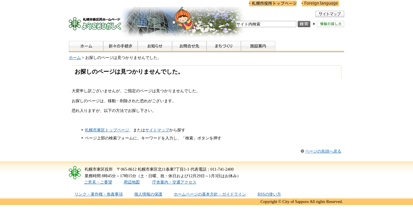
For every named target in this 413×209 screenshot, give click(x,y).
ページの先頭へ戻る (323, 151)
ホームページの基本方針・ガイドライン (210, 194)
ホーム (75, 57)
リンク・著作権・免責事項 (99, 194)
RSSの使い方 (269, 194)
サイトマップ (157, 130)
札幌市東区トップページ (107, 130)
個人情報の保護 (148, 194)
